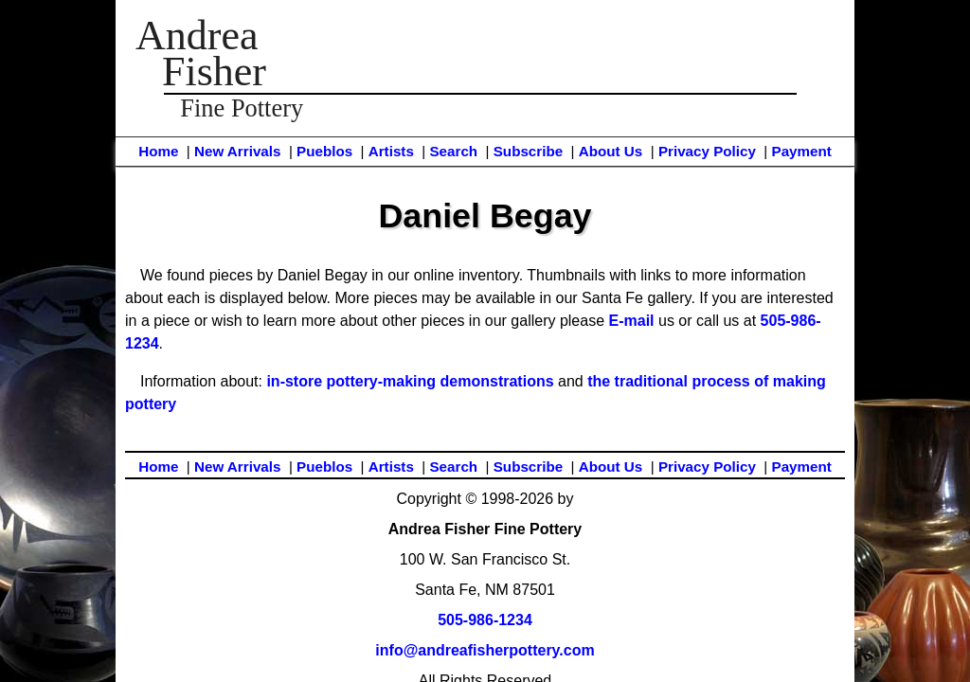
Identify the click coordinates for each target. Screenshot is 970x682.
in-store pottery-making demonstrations (409, 381)
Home (158, 151)
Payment (802, 151)
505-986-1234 (485, 620)
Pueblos (324, 151)
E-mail (632, 321)
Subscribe (528, 151)
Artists (391, 151)
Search (453, 151)
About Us (611, 151)
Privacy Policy (707, 151)
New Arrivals (237, 151)
